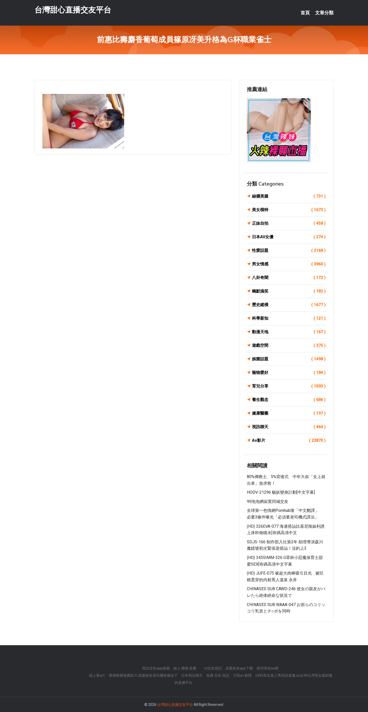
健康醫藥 (289, 413)
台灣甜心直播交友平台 (72, 9)
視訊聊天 (289, 426)
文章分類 (324, 12)
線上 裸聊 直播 (184, 668)
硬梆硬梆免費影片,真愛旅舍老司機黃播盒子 (143, 675)
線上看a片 (97, 675)
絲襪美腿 (289, 196)
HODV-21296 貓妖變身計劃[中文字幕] (281, 492)
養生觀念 (289, 399)
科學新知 (289, 318)
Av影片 (289, 440)
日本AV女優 (289, 237)
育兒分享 (289, 386)
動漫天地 (289, 332)
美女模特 (289, 209)
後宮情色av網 (267, 668)
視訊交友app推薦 (156, 668)
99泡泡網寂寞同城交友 (267, 501)
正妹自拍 (289, 223)
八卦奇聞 (289, 277)
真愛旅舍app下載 (239, 668)
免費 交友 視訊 (217, 675)
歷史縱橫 (289, 304)
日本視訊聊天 (192, 675)
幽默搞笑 (289, 291)
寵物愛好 (289, 372)
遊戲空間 (289, 345)
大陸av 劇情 (242, 675)
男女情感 (289, 264)
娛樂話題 (289, 359)
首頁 (305, 12)
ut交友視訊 (213, 668)
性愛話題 (289, 250)
